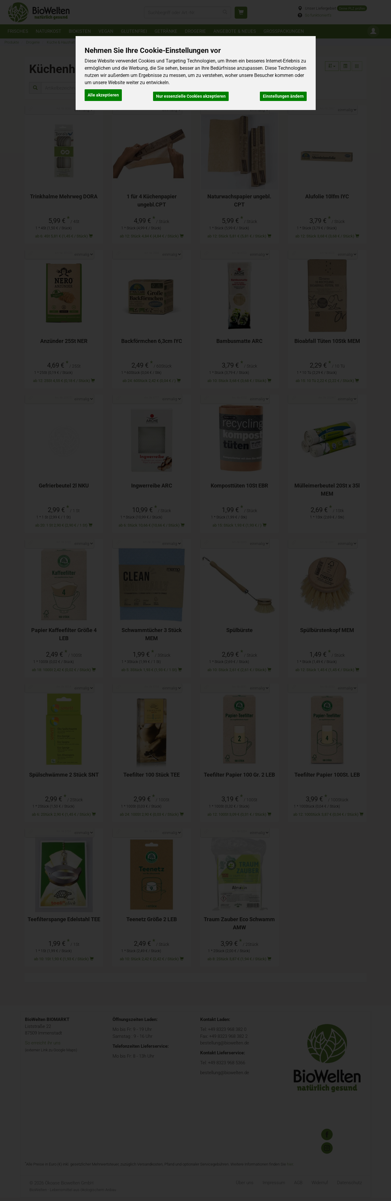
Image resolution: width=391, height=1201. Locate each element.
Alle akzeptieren (103, 93)
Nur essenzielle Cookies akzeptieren (191, 93)
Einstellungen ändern (283, 93)
